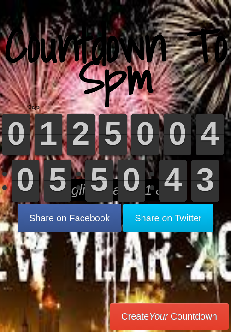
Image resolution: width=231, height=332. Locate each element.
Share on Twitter (168, 218)
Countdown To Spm (115, 62)
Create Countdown (169, 316)
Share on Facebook (70, 218)
